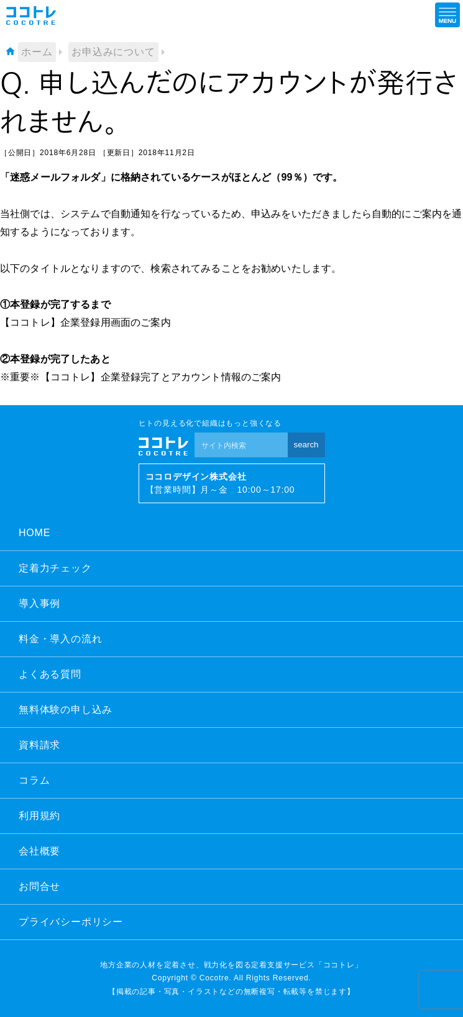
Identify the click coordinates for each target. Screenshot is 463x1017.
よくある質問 (50, 674)
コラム (34, 780)
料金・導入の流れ (60, 639)
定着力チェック (55, 568)
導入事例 (39, 603)
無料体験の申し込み (65, 709)
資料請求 (39, 745)
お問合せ (39, 886)
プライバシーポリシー (71, 921)
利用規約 (39, 815)
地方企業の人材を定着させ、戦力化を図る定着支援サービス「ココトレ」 (231, 965)
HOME (34, 532)
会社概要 (39, 851)
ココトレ (31, 15)
